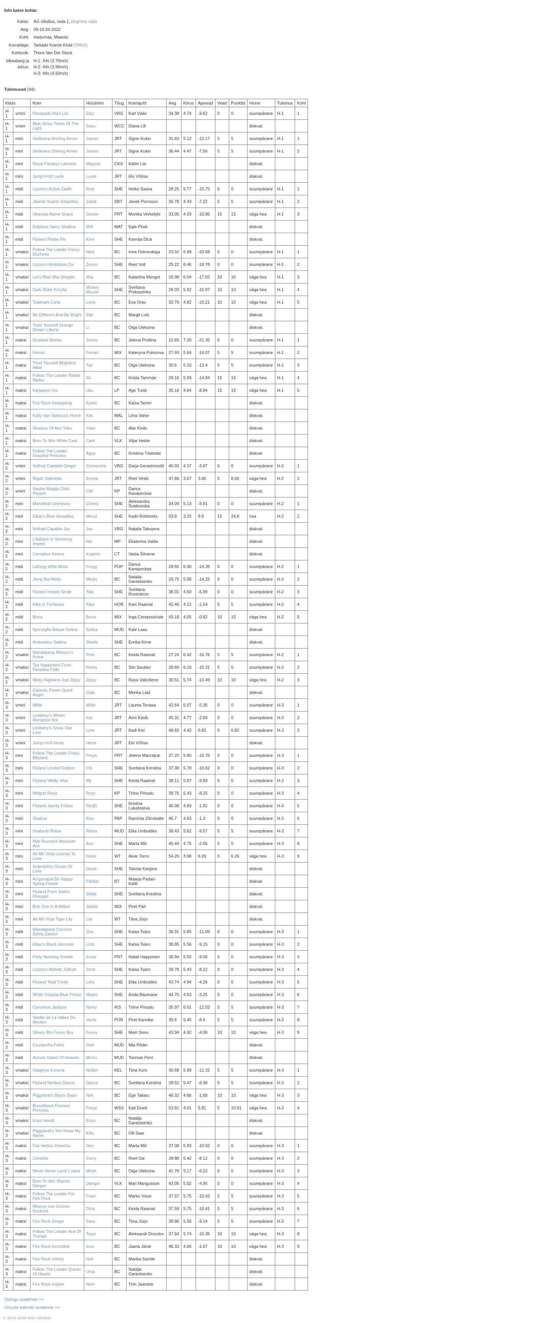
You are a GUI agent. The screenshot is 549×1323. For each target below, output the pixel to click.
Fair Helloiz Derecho (51, 1145)
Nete (90, 1284)
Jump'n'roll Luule (48, 176)
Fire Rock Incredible (51, 1246)
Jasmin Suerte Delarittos (55, 201)
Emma (92, 478)
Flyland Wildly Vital (49, 780)
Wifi (89, 226)
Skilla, (91, 894)
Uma (90, 1271)
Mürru (91, 1057)
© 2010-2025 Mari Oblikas (27, 1318)
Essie (91, 956)
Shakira (39, 818)
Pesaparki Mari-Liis (50, 113)
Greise (92, 214)
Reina (91, 831)
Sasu (91, 126)
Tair (89, 365)
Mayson (93, 163)
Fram (91, 1196)
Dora (90, 1208)
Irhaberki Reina (46, 831)
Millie (37, 705)
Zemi (90, 969)
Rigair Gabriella (46, 478)
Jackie (92, 906)
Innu (90, 1246)
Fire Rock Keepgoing (52, 403)
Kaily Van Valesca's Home (56, 415)
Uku (90, 390)
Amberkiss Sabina (49, 642)
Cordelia (40, 1158)
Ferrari (38, 352)
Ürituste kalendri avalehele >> (32, 1307)
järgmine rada (84, 21)
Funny (92, 1032)
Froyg (91, 566)
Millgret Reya (44, 793)
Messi (91, 516)
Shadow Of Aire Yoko (52, 428)
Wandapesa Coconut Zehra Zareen (51, 931)
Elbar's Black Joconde (53, 944)
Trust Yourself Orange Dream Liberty (52, 327)
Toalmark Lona (46, 302)
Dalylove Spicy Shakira (53, 226)
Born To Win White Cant (54, 440)
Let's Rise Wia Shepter (53, 277)
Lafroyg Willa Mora (49, 566)
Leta (90, 982)
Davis (91, 868)
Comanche (96, 466)
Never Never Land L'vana (56, 1170)
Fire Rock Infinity (48, 1259)
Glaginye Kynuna (48, 1070)
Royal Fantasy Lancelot (54, 163)
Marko (92, 994)
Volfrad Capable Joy (51, 528)
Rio (89, 541)
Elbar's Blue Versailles (53, 516)
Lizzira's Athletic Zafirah (54, 969)
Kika (90, 604)
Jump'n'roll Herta (48, 742)
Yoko (90, 428)
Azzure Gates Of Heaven (55, 1057)
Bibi (89, 314)
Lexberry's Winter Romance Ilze (48, 717)
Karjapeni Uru (45, 390)
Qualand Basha (46, 340)
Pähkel (92, 881)
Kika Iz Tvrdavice (48, 604)
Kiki (89, 415)
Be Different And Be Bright (56, 314)
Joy (89, 528)
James (92, 138)
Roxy (91, 793)
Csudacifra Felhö (48, 1045)
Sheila (92, 642)
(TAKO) (80, 45)
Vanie (91, 1019)
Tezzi (91, 1233)
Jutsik (91, 201)
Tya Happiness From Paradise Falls (51, 667)
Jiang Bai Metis (46, 579)
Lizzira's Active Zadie (51, 189)
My (89, 780)
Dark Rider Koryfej (49, 289)
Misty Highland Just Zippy (56, 680)
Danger (93, 1183)
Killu (90, 1133)
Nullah (92, 1070)
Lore (90, 730)
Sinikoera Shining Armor (54, 138)
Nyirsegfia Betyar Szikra (54, 629)
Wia (89, 277)
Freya (91, 755)
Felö (90, 1045)
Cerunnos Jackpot (49, 1007)
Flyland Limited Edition (53, 768)
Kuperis (93, 554)
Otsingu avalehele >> (24, 1299)
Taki (90, 591)
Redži (91, 805)
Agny (91, 453)
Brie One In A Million (51, 906)
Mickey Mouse (92, 289)
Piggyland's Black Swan (54, 1095)
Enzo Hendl (43, 1120)
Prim (90, 654)
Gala (90, 692)
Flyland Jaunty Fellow (52, 805)
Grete (91, 856)
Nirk (90, 1095)
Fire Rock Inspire (48, 1284)
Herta (91, 742)
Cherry (92, 503)
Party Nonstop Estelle (52, 956)
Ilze (89, 717)
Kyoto (91, 403)
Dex (90, 1145)
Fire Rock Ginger (48, 1221)
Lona (90, 302)
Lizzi (90, 944)
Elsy (90, 113)
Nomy (91, 1007)
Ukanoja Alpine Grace (52, 214)
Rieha (91, 667)
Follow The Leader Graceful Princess (49, 453)
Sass (90, 1221)
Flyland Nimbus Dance (53, 1082)
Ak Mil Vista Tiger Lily (52, 919)
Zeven (92, 264)
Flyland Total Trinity (50, 982)
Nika (90, 251)
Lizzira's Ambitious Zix (53, 264)
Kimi (90, 239)
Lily (89, 919)
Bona (37, 617)
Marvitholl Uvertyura (51, 503)
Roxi (90, 189)
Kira (90, 818)
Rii (88, 377)
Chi (89, 768)
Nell (89, 1259)
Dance (92, 1082)
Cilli (89, 491)
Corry (91, 1158)
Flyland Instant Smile (51, 591)
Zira (89, 931)
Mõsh (91, 1170)
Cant (90, 440)
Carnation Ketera (48, 554)
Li (88, 327)
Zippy (91, 680)
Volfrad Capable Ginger (54, 466)
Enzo (91, 1120)
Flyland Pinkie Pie (49, 239)
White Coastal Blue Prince (56, 994)
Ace (89, 843)
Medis (91, 579)
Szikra (92, 629)
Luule (91, 176)
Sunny (92, 340)
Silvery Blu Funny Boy (53, 1032)
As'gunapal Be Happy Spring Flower (52, 881)
